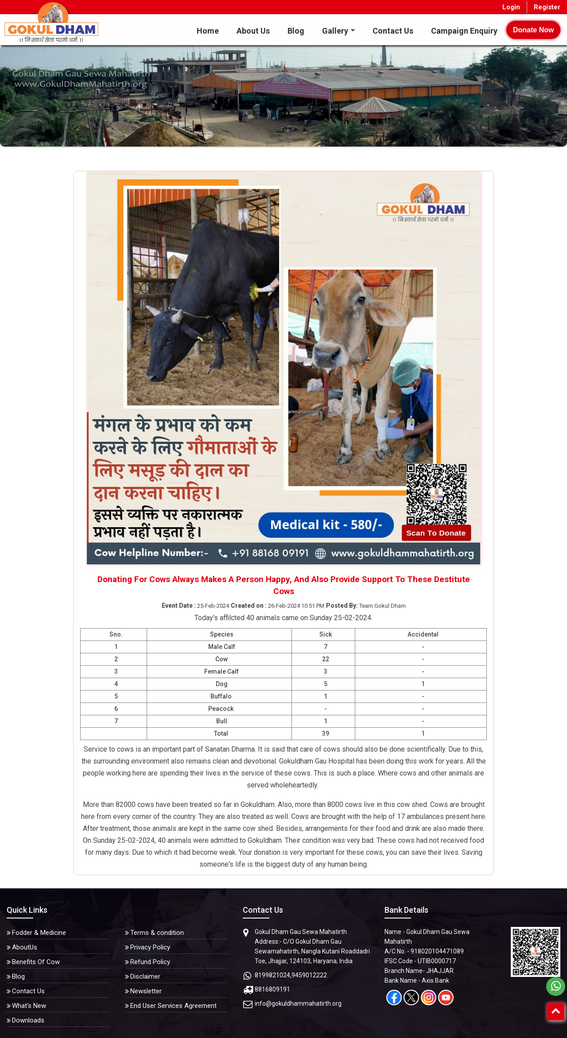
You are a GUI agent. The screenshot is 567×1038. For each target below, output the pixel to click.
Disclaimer (145, 976)
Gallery (335, 30)
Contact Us (393, 30)
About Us (253, 30)
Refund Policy (150, 962)
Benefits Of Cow (36, 962)
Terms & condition (157, 933)
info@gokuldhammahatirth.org (298, 1003)
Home (208, 30)
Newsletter (146, 991)
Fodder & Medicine (39, 933)
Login (511, 7)
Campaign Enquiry (464, 30)
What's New (29, 1006)
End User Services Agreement (173, 1006)
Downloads (28, 1020)
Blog (295, 30)
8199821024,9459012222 (291, 975)
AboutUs (24, 947)
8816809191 (272, 989)
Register (547, 7)
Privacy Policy (150, 947)
